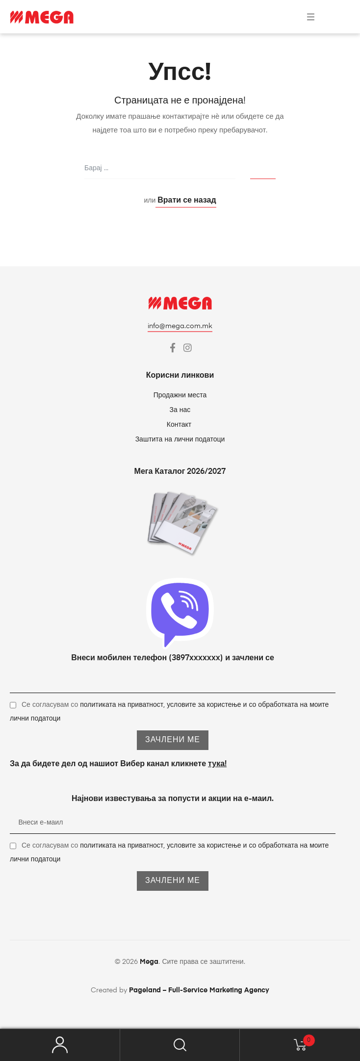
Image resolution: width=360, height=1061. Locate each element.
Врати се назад (185, 201)
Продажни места (180, 395)
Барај (180, 1045)
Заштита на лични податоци (180, 439)
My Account (60, 1045)
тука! (217, 764)
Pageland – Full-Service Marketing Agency (199, 990)
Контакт (180, 424)
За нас (180, 410)
